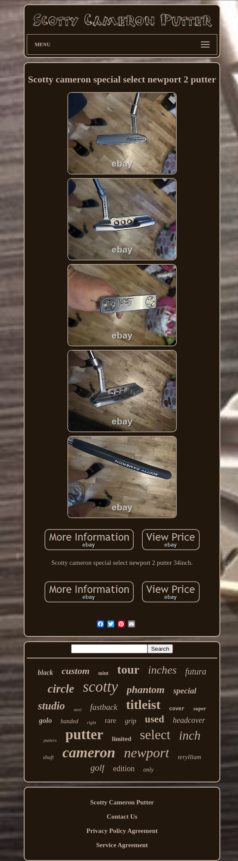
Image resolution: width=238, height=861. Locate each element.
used (154, 719)
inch (189, 735)
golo (45, 720)
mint (103, 673)
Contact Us (121, 816)
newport (146, 752)
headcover (189, 720)
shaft (48, 757)
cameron (89, 752)
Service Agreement (122, 845)
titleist (143, 704)
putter (84, 734)
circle (61, 688)
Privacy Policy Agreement (122, 830)
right (91, 722)
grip (130, 721)
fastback (103, 707)
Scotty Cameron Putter (122, 802)
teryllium (189, 756)
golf (98, 768)
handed (69, 721)
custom (76, 670)
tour (128, 669)
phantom (146, 689)
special (185, 690)
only (148, 769)
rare (110, 720)
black (45, 672)
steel (77, 709)
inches (162, 670)
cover (177, 709)
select (155, 734)
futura (196, 671)
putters (50, 740)
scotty (100, 686)
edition (124, 768)
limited (122, 738)
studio (51, 706)
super (199, 708)
